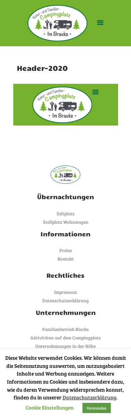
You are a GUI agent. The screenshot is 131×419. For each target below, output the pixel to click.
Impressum (65, 292)
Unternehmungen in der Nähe (65, 346)
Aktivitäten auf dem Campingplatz (65, 337)
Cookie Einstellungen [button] (50, 407)
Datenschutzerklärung (65, 300)
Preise (65, 250)
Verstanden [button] (97, 408)
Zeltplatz (65, 213)
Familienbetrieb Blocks (65, 329)
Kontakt (66, 259)
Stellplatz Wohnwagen (65, 222)
